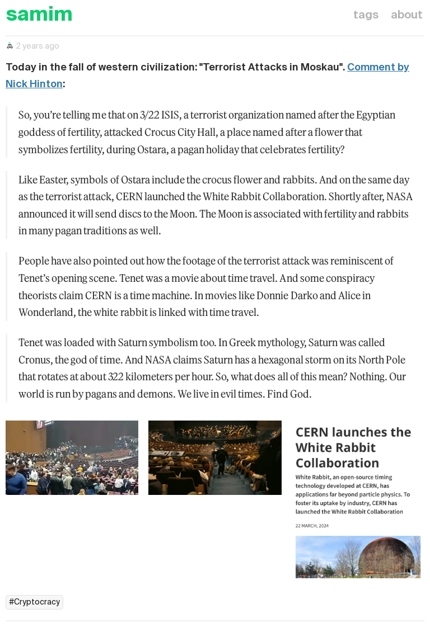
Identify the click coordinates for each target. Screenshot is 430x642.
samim (39, 15)
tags (365, 15)
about (407, 15)
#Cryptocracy (34, 602)
